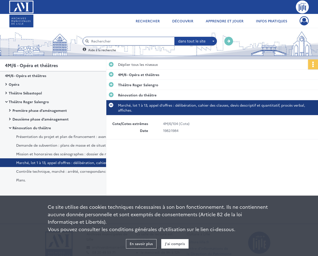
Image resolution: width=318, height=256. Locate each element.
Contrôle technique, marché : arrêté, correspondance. (62, 171)
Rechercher (148, 20)
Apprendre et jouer (224, 20)
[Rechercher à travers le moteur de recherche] (131, 41)
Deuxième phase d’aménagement (40, 119)
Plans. (21, 179)
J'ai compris (175, 243)
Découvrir (182, 20)
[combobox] (196, 41)
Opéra (14, 84)
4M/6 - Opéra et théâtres (25, 75)
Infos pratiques (271, 20)
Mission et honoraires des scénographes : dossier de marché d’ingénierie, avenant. (66, 153)
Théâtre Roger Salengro (29, 101)
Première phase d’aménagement (39, 110)
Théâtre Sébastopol (25, 92)
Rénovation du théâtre (31, 127)
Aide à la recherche (102, 50)
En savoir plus (141, 243)
